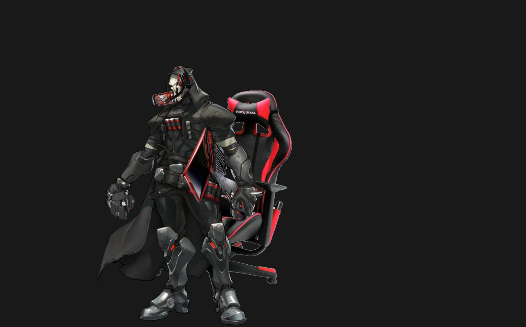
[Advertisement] (194, 46)
